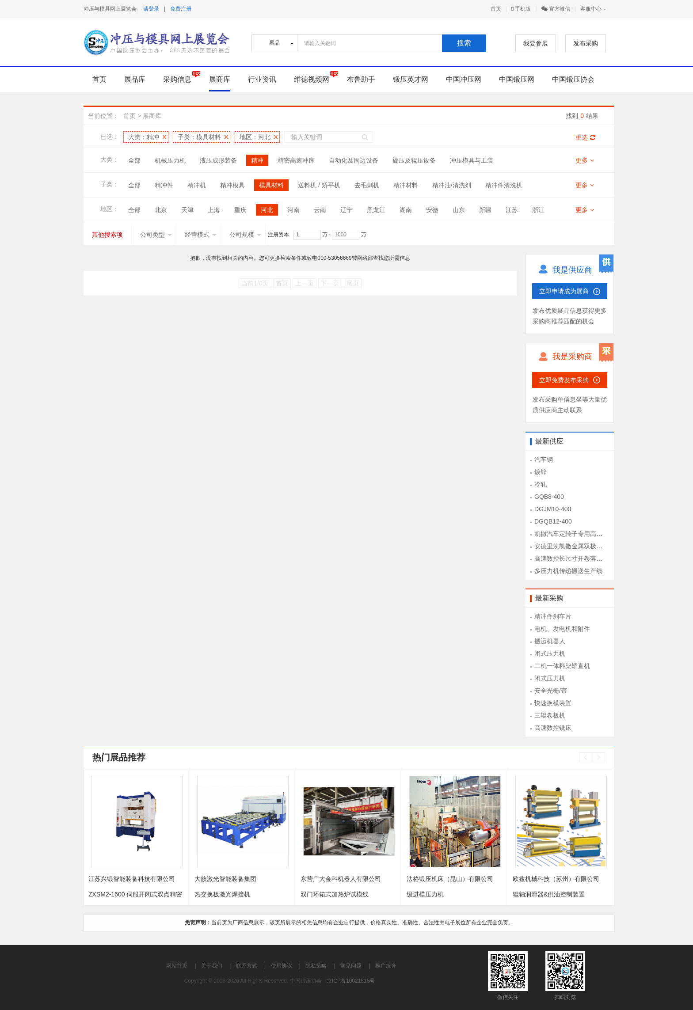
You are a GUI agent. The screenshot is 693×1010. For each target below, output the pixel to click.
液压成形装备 (218, 160)
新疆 (485, 209)
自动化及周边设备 (353, 160)
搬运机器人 (549, 641)
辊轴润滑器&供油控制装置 (549, 894)
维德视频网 (311, 79)
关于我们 (211, 966)
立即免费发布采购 (564, 379)
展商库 (219, 79)
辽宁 (346, 209)
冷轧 (540, 484)
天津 (187, 209)
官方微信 (555, 9)
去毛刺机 (366, 185)
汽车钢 (543, 459)
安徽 (432, 209)
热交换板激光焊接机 (222, 894)
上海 (214, 209)
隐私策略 (316, 966)
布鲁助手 (361, 79)
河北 (267, 209)
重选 (585, 137)
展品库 (134, 79)
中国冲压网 (463, 79)
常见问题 (351, 966)
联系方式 (246, 966)
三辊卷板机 (549, 715)
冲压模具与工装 (471, 160)
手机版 (521, 9)
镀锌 (540, 471)
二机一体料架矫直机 (562, 665)
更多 (584, 160)
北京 (161, 209)
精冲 (257, 160)
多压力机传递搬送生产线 (568, 570)
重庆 (240, 209)
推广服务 (385, 966)
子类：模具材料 (199, 136)
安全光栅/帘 (550, 690)
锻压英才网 (410, 79)
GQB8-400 (549, 496)
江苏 (512, 209)
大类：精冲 (143, 136)
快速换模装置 (552, 702)
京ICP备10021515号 (351, 981)
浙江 (538, 209)
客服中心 (591, 9)
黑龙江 (376, 209)
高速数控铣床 (552, 727)
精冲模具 (232, 185)
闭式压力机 (549, 653)
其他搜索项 (107, 234)
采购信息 (177, 79)
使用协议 (281, 966)
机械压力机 (170, 160)
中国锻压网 (516, 79)
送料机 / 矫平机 (319, 185)
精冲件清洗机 (503, 185)
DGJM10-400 (552, 509)
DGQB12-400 (553, 521)
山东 (459, 209)
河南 (293, 209)
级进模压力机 (425, 894)
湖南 (406, 209)
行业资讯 (262, 79)
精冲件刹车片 (552, 616)
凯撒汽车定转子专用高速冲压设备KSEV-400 (595, 533)
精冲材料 (405, 185)
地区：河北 (255, 136)
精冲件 (164, 185)
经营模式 (201, 234)
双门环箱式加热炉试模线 (335, 894)
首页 (496, 9)
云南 (320, 209)
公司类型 (156, 234)
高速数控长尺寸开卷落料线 (571, 558)
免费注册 (180, 9)
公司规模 (245, 234)
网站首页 (176, 966)
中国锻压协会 (573, 79)
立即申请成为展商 (564, 291)
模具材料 (271, 185)
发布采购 (585, 43)
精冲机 (196, 185)
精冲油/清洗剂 (451, 185)
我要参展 (535, 43)
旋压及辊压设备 (414, 160)
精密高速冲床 (296, 160)
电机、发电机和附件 (562, 628)
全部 (134, 160)
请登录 (151, 9)
